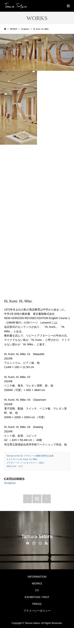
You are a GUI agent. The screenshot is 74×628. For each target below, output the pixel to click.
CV (37, 590)
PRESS (36, 603)
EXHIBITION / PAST (37, 597)
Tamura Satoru (37, 536)
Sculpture (10, 483)
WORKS (37, 583)
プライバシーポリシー (37, 610)
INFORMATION (37, 576)
